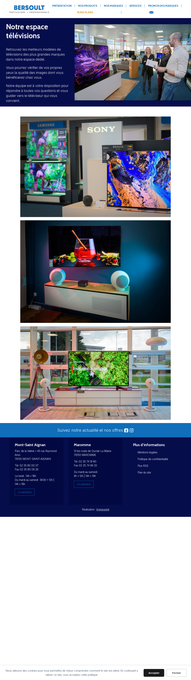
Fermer (176, 672)
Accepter (153, 672)
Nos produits (87, 5)
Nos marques (113, 5)
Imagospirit (102, 509)
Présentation (62, 5)
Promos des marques (163, 5)
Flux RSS (143, 465)
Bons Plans (85, 12)
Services (135, 5)
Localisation (25, 492)
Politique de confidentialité (153, 459)
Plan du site (144, 472)
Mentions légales (148, 452)
